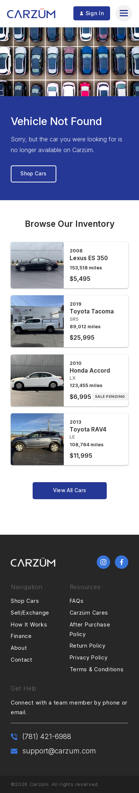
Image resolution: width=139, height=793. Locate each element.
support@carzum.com (59, 750)
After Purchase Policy (90, 629)
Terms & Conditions (97, 669)
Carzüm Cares (89, 612)
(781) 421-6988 (46, 736)
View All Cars (69, 490)
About (19, 648)
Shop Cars (33, 174)
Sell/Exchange (30, 612)
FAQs (77, 601)
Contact (21, 659)
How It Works (29, 624)
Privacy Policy (89, 657)
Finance (21, 636)
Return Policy (88, 645)
